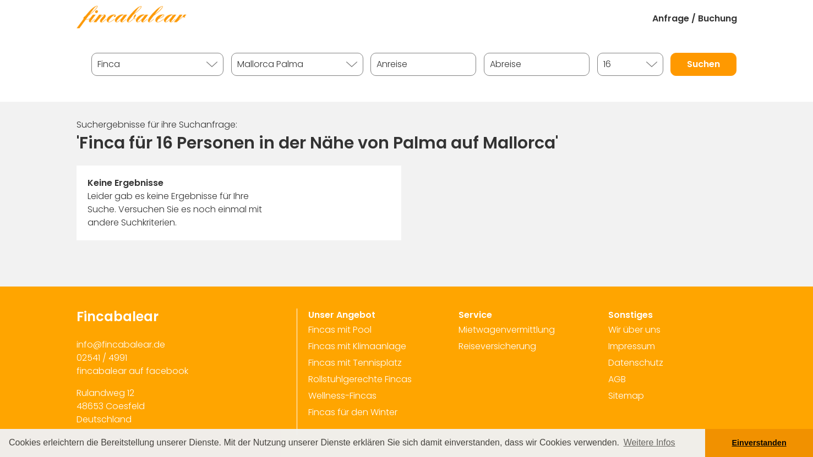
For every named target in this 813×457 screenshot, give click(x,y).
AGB (617, 379)
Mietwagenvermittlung (507, 329)
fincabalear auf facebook (132, 371)
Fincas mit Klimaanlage (357, 346)
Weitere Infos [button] (649, 442)
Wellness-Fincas (342, 395)
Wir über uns (634, 329)
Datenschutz (635, 362)
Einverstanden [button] (759, 442)
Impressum (631, 346)
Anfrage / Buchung (694, 18)
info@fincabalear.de (121, 344)
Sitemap (626, 395)
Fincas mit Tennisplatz (355, 362)
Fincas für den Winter (352, 412)
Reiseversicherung (497, 346)
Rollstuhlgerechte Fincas (360, 379)
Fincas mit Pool (340, 329)
